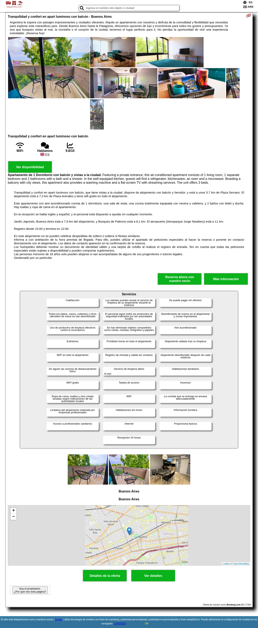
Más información (226, 279)
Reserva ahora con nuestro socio (179, 279)
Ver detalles (153, 575)
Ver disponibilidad (30, 167)
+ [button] (13, 511)
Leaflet (226, 564)
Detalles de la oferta (104, 575)
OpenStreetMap (241, 564)
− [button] (13, 517)
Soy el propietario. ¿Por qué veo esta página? (30, 590)
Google (58, 619)
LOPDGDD (120, 623)
